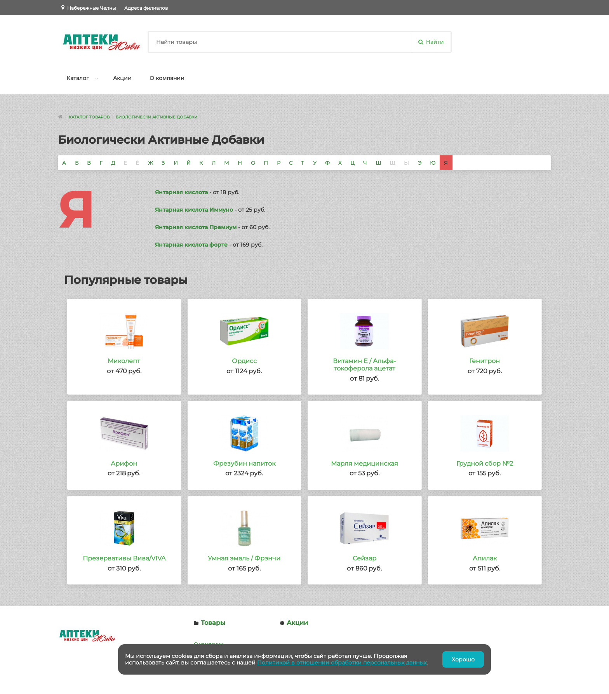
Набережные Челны (91, 8)
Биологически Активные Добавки (156, 117)
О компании (167, 78)
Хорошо (463, 659)
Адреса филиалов (146, 8)
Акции (122, 78)
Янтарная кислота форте (191, 244)
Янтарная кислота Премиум (196, 227)
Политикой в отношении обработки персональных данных (341, 662)
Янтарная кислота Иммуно (194, 209)
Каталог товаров (89, 117)
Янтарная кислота (181, 192)
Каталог (77, 78)
